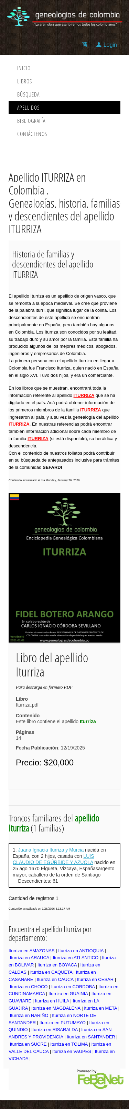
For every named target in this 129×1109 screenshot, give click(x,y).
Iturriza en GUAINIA (68, 993)
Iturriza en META (100, 1008)
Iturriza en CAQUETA (51, 972)
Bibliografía (31, 121)
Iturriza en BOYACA (57, 964)
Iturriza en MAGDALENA (55, 1008)
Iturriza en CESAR (95, 979)
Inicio (24, 68)
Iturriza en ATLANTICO (75, 957)
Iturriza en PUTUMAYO (63, 1022)
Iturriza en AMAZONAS (32, 950)
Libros (24, 81)
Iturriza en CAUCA (55, 979)
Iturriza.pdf (27, 704)
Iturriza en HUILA (52, 1000)
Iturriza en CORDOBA (73, 986)
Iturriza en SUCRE (28, 1044)
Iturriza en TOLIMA (69, 1044)
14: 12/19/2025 (50, 743)
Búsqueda (28, 94)
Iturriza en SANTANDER (91, 1036)
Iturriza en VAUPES (71, 1051)
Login (110, 45)
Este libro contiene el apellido (56, 721)
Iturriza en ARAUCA (29, 957)
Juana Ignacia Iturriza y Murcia (51, 850)
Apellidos (28, 107)
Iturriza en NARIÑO (29, 1015)
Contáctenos (32, 134)
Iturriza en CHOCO (29, 986)
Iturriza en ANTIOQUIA (81, 950)
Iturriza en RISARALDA (54, 1029)
